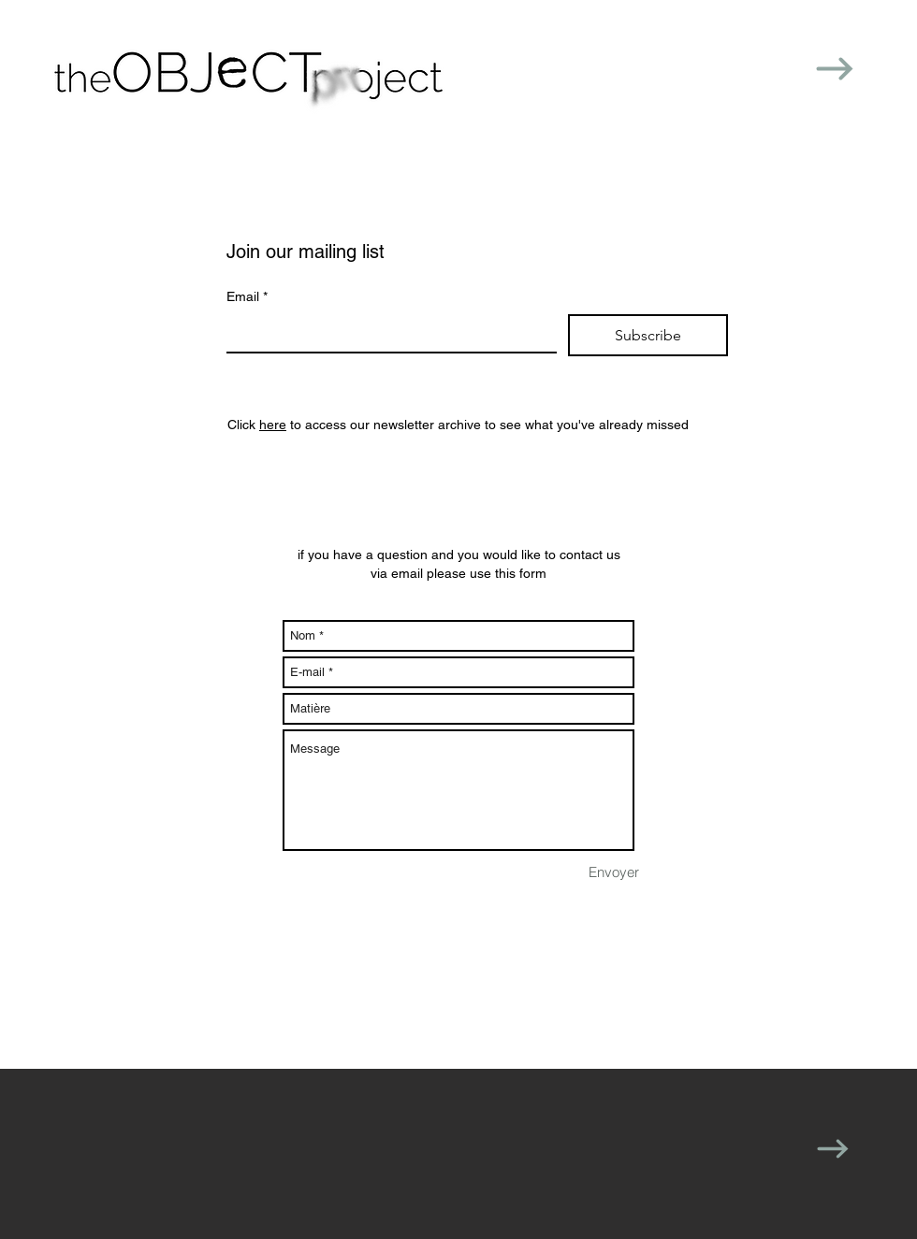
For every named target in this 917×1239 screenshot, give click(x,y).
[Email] (386, 333)
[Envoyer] (614, 871)
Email (247, 297)
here (272, 424)
